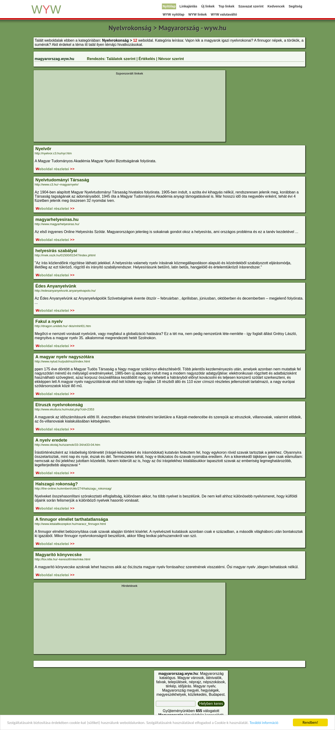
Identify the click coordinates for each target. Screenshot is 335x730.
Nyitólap (169, 6)
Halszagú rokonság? (56, 483)
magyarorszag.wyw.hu (54, 59)
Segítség (295, 6)
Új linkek (208, 6)
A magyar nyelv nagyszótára (64, 356)
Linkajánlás (188, 6)
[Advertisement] (129, 108)
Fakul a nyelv (49, 321)
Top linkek (226, 6)
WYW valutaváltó (224, 14)
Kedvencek (276, 6)
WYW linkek (197, 14)
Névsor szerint (171, 59)
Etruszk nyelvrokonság (59, 404)
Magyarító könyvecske (58, 554)
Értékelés (147, 59)
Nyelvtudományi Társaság (62, 179)
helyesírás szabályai (56, 250)
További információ (264, 722)
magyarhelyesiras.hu (57, 219)
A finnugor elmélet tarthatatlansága (71, 519)
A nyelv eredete (51, 440)
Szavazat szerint (251, 6)
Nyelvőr (43, 148)
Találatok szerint (121, 59)
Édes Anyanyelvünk (55, 286)
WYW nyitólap (173, 14)
